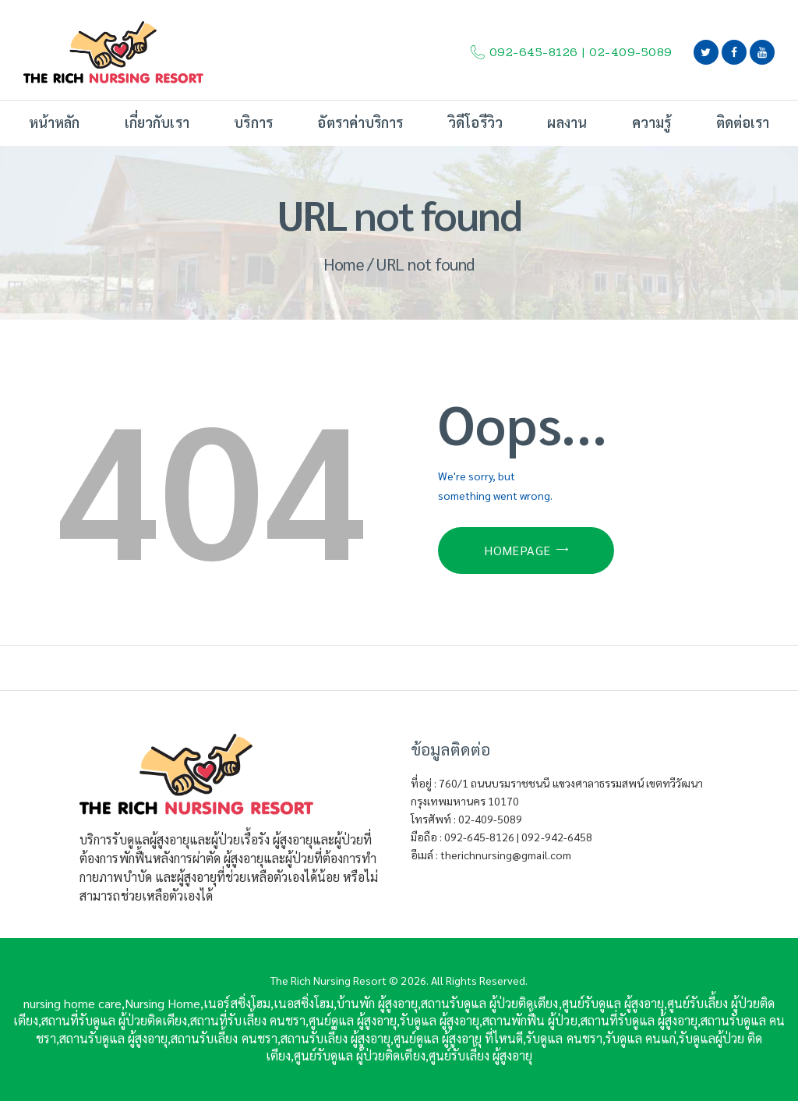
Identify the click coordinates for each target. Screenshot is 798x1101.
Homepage (517, 550)
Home (343, 263)
